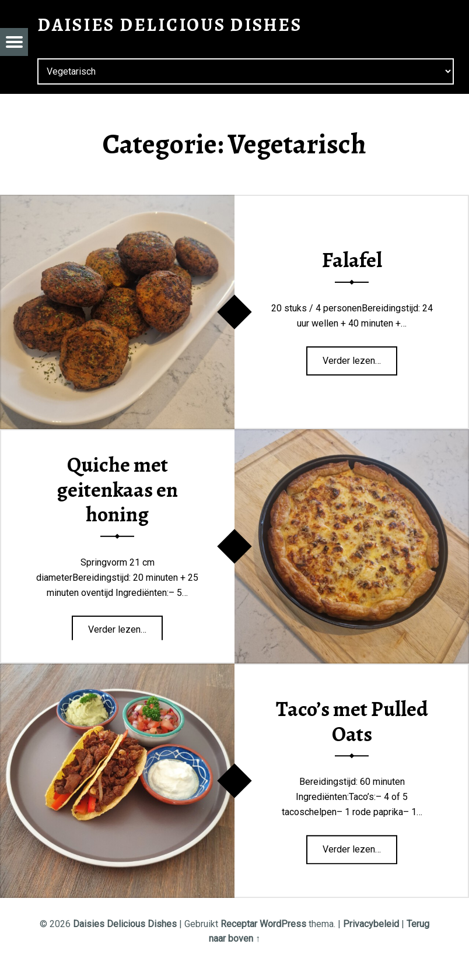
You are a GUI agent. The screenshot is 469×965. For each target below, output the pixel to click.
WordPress (283, 923)
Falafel (352, 261)
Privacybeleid (371, 923)
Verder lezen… (360, 357)
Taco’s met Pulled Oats (352, 721)
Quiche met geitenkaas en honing (117, 489)
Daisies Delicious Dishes (125, 923)
